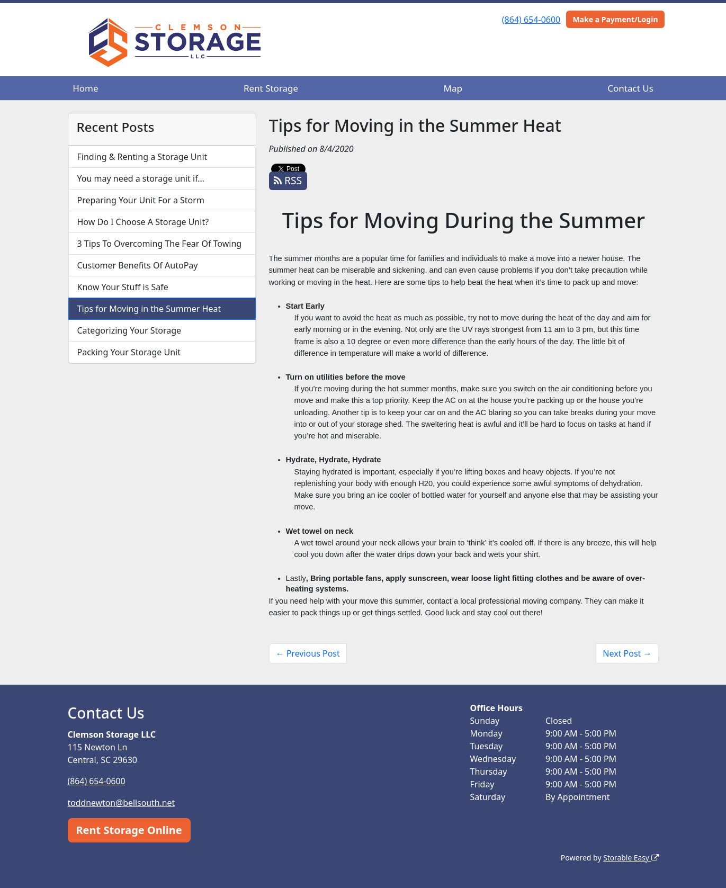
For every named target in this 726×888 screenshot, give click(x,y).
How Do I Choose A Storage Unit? (143, 222)
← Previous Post (308, 653)
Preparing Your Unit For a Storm (140, 200)
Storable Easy (630, 856)
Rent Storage (271, 88)
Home (85, 88)
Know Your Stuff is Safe (122, 287)
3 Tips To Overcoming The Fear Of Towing (159, 243)
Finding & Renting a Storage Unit (142, 157)
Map (453, 88)
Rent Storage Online (129, 829)
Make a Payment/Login (615, 19)
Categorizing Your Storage (129, 330)
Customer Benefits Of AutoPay (137, 265)
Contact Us (630, 88)
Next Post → (627, 653)
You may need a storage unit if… (141, 178)
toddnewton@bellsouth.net (122, 802)
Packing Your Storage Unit (129, 352)
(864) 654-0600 (531, 19)
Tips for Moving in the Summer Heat (149, 309)
